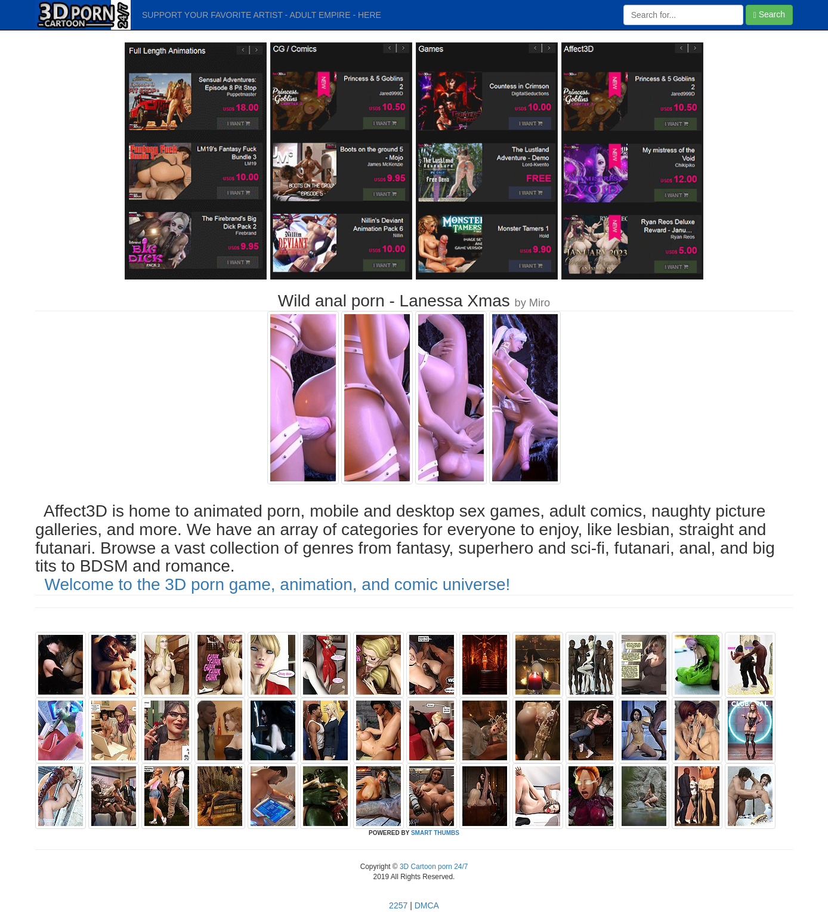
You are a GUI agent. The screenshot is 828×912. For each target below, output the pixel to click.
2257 (398, 905)
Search (769, 15)
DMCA (427, 905)
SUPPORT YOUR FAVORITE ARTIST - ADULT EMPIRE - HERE (261, 15)
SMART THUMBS (435, 833)
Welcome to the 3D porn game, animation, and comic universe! (278, 584)
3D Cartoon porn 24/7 (433, 866)
